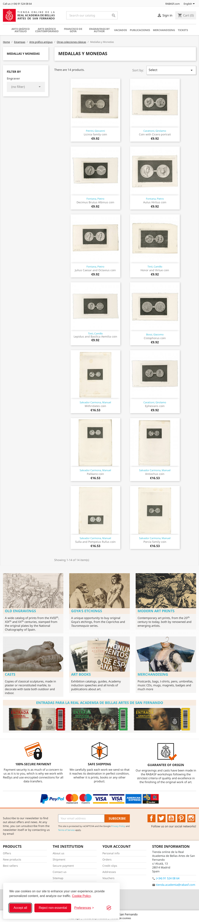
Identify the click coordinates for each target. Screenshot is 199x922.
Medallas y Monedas (23, 53)
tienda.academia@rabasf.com (175, 885)
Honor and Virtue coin (155, 270)
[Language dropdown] (190, 4)
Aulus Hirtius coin (154, 202)
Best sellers (10, 865)
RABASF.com (170, 3)
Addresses (109, 872)
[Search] (92, 15)
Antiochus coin (154, 474)
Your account (116, 846)
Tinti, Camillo (155, 266)
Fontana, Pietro (95, 198)
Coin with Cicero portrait (155, 134)
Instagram (191, 818)
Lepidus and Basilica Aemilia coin (95, 336)
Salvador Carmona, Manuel (95, 402)
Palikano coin (95, 474)
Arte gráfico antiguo (20, 30)
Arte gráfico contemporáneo (46, 30)
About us (58, 853)
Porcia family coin (154, 542)
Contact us (59, 872)
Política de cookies (120, 918)
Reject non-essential (53, 907)
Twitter (161, 818)
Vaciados (120, 30)
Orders (107, 859)
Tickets (183, 30)
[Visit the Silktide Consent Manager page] (108, 907)
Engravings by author (99, 30)
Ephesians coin (155, 406)
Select (171, 70)
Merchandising (164, 30)
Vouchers (108, 878)
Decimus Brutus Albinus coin (95, 202)
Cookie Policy (81, 896)
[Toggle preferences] (84, 908)
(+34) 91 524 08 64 (167, 878)
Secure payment (63, 865)
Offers (7, 853)
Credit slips (109, 865)
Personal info (111, 853)
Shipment (59, 859)
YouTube (171, 818)
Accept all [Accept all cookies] (20, 907)
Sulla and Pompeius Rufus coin (95, 542)
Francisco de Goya (73, 30)
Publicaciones (140, 30)
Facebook (152, 818)
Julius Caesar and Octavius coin (95, 270)
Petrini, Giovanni (95, 130)
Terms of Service (66, 830)
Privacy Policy (118, 826)
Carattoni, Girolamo (154, 130)
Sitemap (58, 878)
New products (12, 859)
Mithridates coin (95, 406)
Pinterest (181, 818)
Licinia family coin (95, 134)
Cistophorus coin (155, 338)
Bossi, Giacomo (155, 334)
